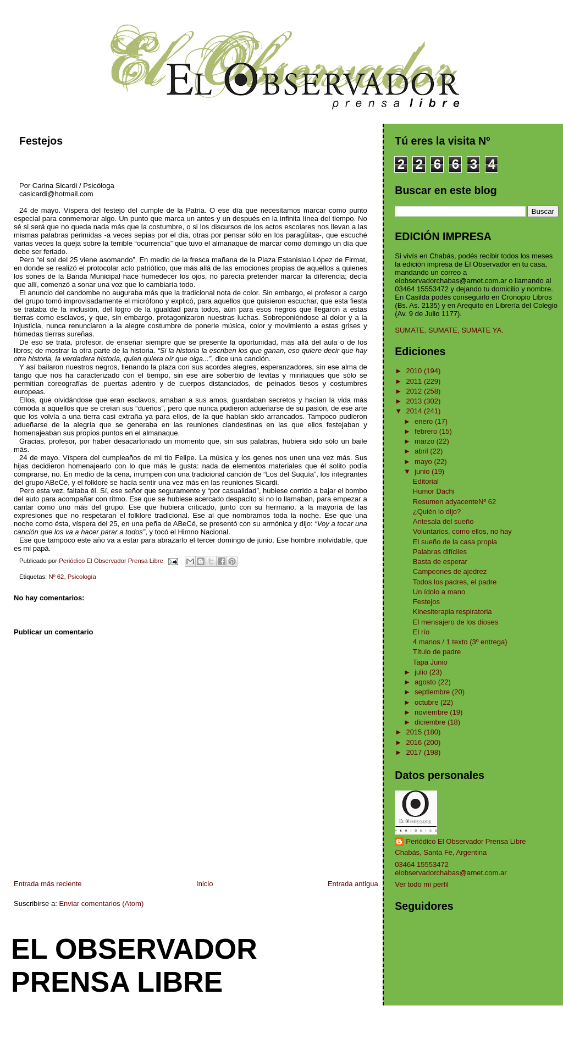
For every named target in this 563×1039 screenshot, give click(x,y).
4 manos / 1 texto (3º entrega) (460, 642)
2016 (415, 742)
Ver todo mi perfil (422, 884)
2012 (415, 391)
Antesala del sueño (443, 521)
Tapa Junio (430, 662)
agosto (426, 682)
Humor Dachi (434, 491)
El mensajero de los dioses (455, 622)
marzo (426, 441)
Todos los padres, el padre (454, 582)
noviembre (432, 712)
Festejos (426, 602)
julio (422, 672)
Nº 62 (56, 576)
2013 (415, 401)
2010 (415, 371)
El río (421, 632)
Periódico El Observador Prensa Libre (466, 841)
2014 (415, 411)
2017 (415, 752)
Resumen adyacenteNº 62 (454, 502)
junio (423, 471)
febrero (427, 431)
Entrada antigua (353, 884)
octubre (427, 702)
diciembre (431, 722)
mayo (424, 461)
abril (422, 451)
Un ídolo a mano (439, 592)
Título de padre (437, 652)
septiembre (433, 692)
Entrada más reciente (48, 884)
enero (425, 421)
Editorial (426, 481)
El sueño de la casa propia (455, 542)
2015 (415, 732)
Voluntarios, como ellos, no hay (462, 531)
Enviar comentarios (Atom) (101, 903)
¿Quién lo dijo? (437, 511)
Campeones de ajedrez (450, 571)
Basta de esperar (440, 561)
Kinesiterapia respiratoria (452, 611)
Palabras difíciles (440, 552)
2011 (415, 381)
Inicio (204, 884)
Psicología (82, 576)
